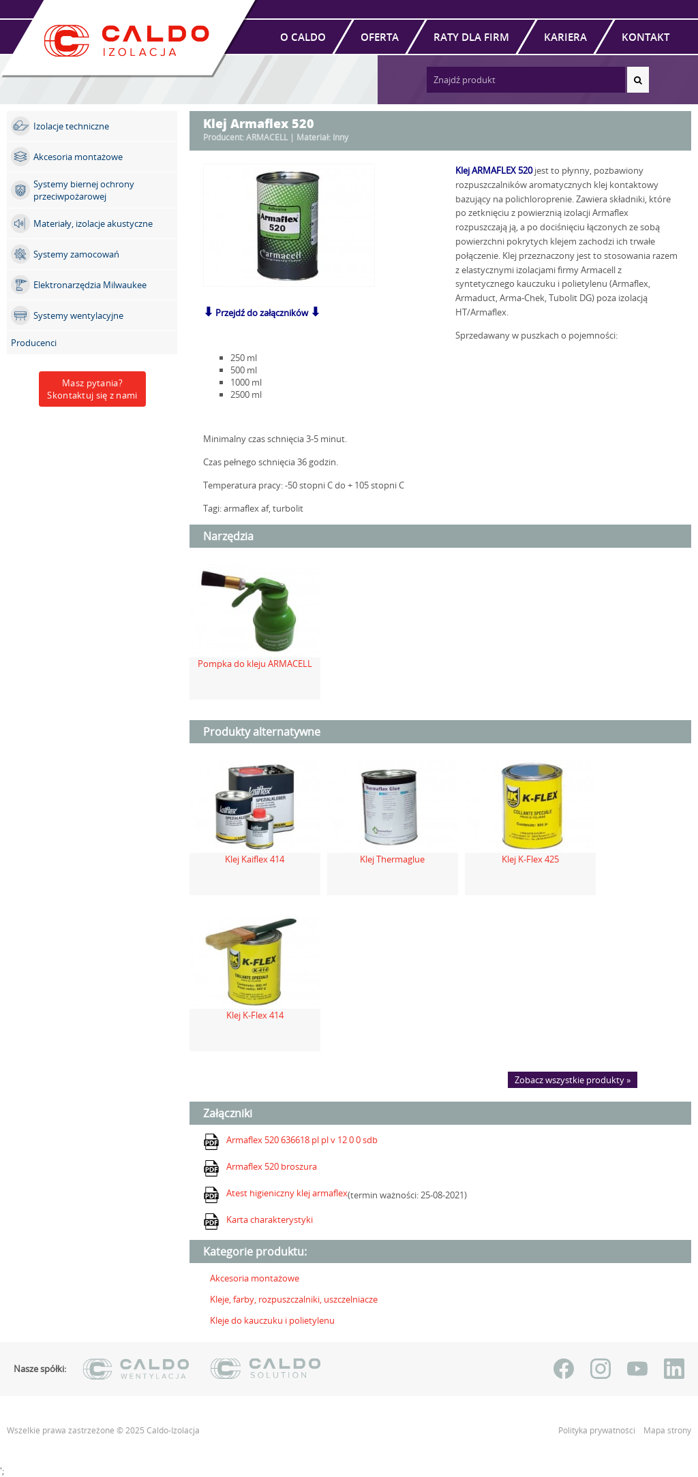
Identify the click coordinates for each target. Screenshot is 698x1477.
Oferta (380, 37)
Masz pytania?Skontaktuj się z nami (92, 389)
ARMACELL (267, 137)
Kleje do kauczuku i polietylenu (272, 1320)
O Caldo (303, 37)
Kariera (565, 37)
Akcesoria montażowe (254, 1278)
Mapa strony (667, 1430)
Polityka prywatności (597, 1430)
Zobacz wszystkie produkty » (573, 1080)
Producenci (34, 343)
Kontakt (645, 37)
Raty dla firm (471, 37)
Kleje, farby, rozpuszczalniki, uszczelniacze (294, 1299)
